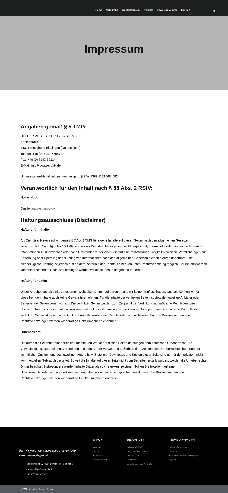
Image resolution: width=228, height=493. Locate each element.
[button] (214, 10)
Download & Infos (167, 10)
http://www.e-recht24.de (48, 208)
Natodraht (112, 10)
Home (98, 10)
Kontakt (185, 10)
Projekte (148, 10)
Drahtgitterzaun (130, 10)
